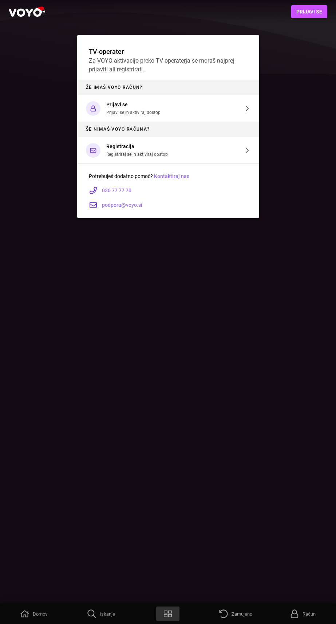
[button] (168, 108)
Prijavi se (309, 12)
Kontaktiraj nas (171, 176)
